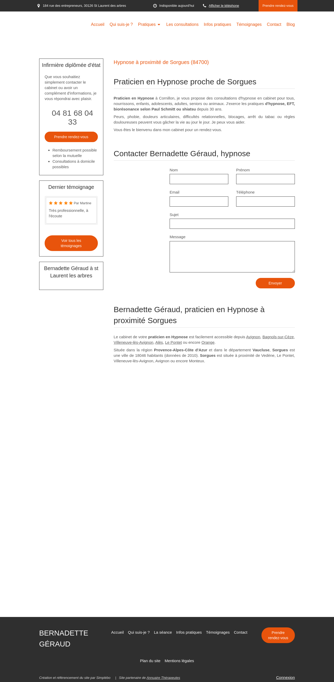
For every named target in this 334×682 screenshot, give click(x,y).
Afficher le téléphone (224, 6)
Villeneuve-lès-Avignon (133, 342)
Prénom (243, 170)
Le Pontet (173, 342)
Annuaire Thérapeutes (163, 678)
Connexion (285, 677)
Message (178, 237)
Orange (207, 342)
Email (175, 192)
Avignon (253, 337)
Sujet (174, 214)
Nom (174, 170)
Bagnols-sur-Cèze (278, 337)
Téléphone (245, 192)
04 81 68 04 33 (72, 117)
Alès (159, 342)
